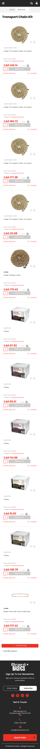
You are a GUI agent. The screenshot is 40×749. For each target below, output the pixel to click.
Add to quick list (9, 73)
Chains (6, 331)
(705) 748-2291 (20, 723)
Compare (32, 73)
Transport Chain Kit (17, 61)
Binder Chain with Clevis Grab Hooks (17, 611)
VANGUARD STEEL (10, 48)
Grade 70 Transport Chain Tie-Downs (18, 51)
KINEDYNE (7, 328)
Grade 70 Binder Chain (12, 275)
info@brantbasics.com (20, 730)
